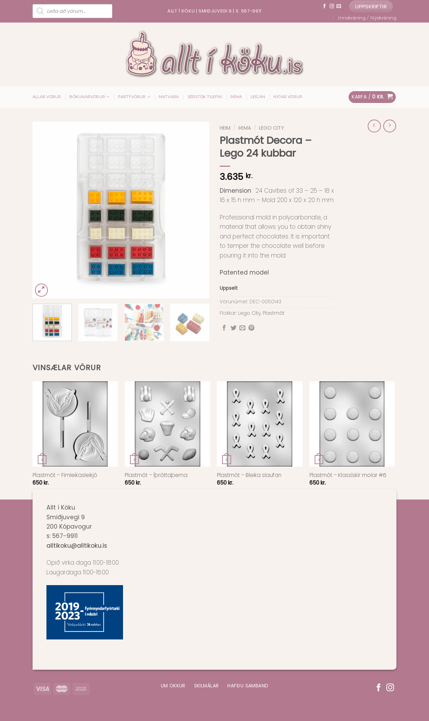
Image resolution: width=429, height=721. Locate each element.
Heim (225, 127)
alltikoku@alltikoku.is (76, 545)
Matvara (169, 96)
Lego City (271, 127)
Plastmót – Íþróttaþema (156, 475)
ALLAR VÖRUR (47, 96)
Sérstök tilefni (204, 96)
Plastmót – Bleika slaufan (249, 475)
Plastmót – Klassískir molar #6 (347, 475)
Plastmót (273, 313)
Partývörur (134, 97)
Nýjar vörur (287, 96)
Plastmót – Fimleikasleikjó (65, 475)
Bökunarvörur (89, 97)
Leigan (258, 96)
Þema (236, 96)
